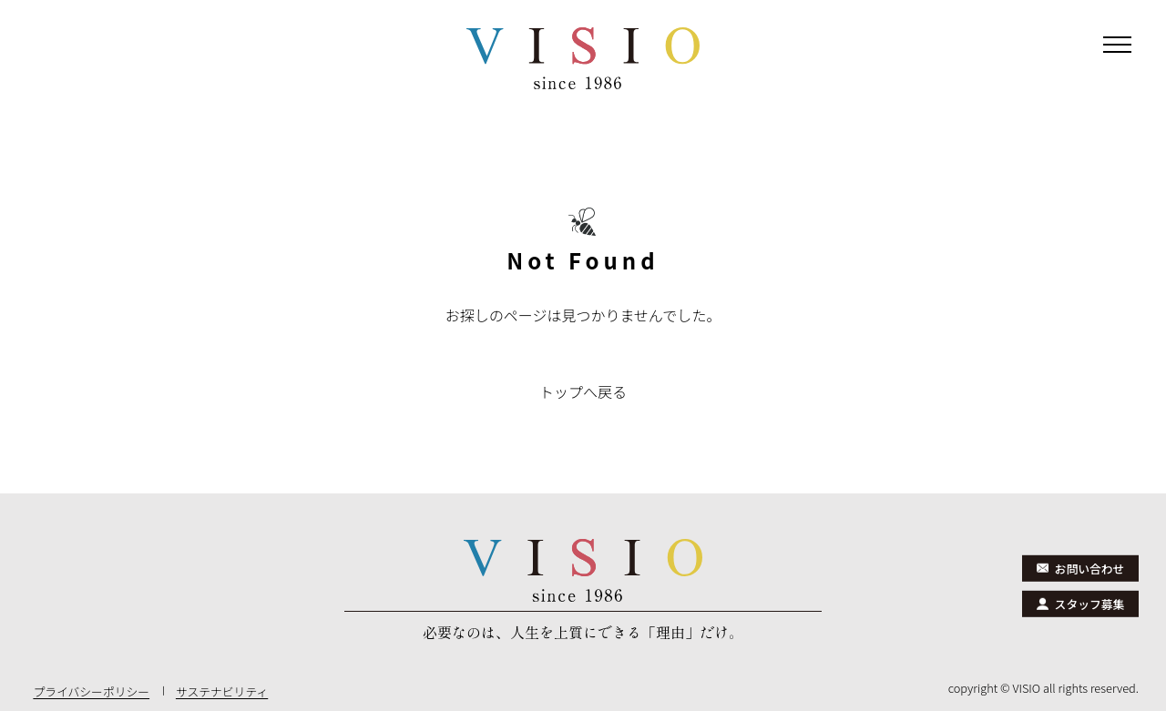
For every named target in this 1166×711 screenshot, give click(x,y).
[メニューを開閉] (1117, 49)
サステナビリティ (222, 691)
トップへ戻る (583, 391)
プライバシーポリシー (91, 691)
